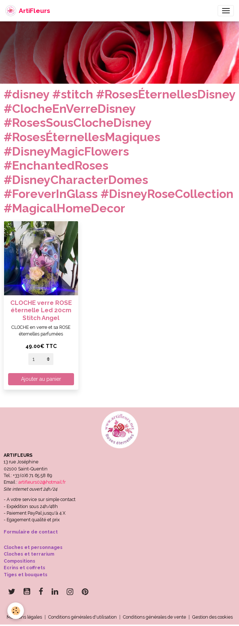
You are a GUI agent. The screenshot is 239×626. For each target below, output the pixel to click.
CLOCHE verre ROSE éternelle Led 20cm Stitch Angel (41, 310)
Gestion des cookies (212, 617)
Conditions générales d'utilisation (82, 617)
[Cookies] (15, 610)
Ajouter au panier (41, 379)
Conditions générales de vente (154, 617)
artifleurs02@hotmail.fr (42, 482)
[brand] (27, 10)
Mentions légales (24, 617)
